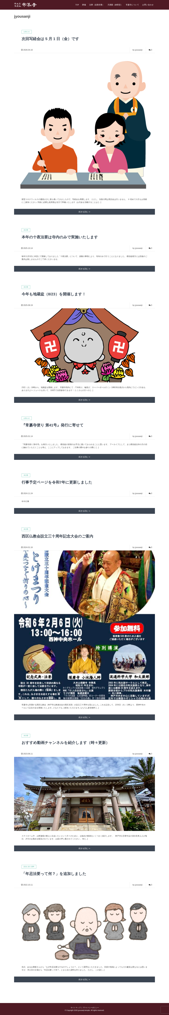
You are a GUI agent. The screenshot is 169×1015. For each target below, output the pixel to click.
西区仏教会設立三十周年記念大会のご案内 (57, 536)
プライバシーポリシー (90, 1008)
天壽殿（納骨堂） (115, 5)
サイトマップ (75, 1008)
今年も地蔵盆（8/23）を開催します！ (54, 294)
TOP (77, 5)
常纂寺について (132, 5)
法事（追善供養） (96, 5)
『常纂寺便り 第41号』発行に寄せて (53, 425)
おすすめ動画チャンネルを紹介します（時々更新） (65, 743)
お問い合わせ (148, 5)
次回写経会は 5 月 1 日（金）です (50, 39)
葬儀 (84, 5)
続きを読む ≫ (84, 212)
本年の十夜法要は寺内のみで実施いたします (60, 237)
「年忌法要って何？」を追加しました (54, 874)
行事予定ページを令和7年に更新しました (57, 482)
